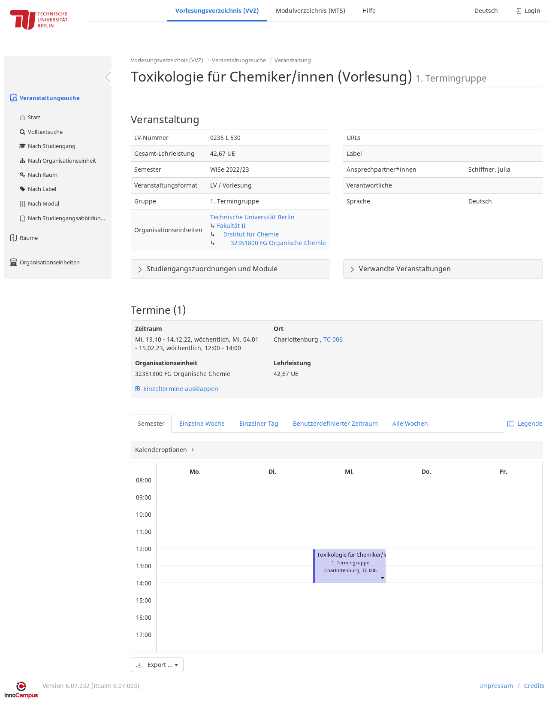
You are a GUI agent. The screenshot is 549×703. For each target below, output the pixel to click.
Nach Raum (37, 175)
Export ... (157, 665)
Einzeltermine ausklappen (176, 389)
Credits (534, 686)
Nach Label (37, 189)
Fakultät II (231, 225)
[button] (382, 578)
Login (527, 10)
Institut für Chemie (251, 234)
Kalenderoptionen (162, 449)
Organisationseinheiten (44, 262)
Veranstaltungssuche (44, 98)
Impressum (496, 686)
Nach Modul (38, 203)
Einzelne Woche (202, 423)
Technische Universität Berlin (252, 217)
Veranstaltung (292, 60)
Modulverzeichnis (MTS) (310, 10)
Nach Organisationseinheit (57, 160)
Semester (151, 423)
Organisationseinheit (166, 363)
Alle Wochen (410, 423)
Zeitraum (148, 328)
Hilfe (369, 10)
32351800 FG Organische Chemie (278, 243)
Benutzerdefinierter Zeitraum (335, 423)
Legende (525, 423)
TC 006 (332, 339)
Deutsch (486, 10)
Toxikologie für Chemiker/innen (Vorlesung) (373, 554)
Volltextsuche (40, 132)
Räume (23, 238)
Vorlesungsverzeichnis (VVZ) (217, 10)
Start (29, 117)
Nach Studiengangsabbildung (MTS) (65, 218)
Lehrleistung (292, 363)
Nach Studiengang (46, 146)
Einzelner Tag (258, 423)
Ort (279, 328)
